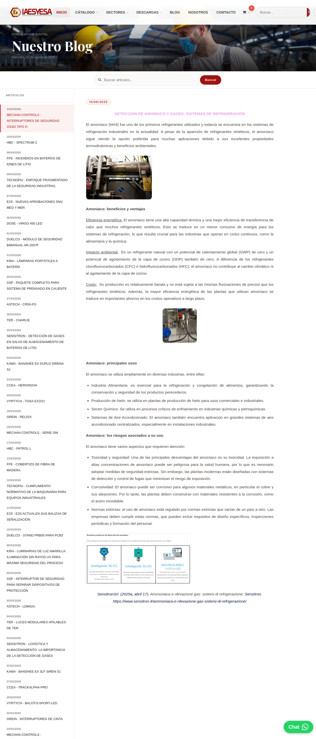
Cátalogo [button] (85, 12)
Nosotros (198, 12)
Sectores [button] (115, 12)
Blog (175, 12)
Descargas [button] (147, 12)
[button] (246, 12)
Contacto (226, 12)
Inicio (61, 12)
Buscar (210, 80)
